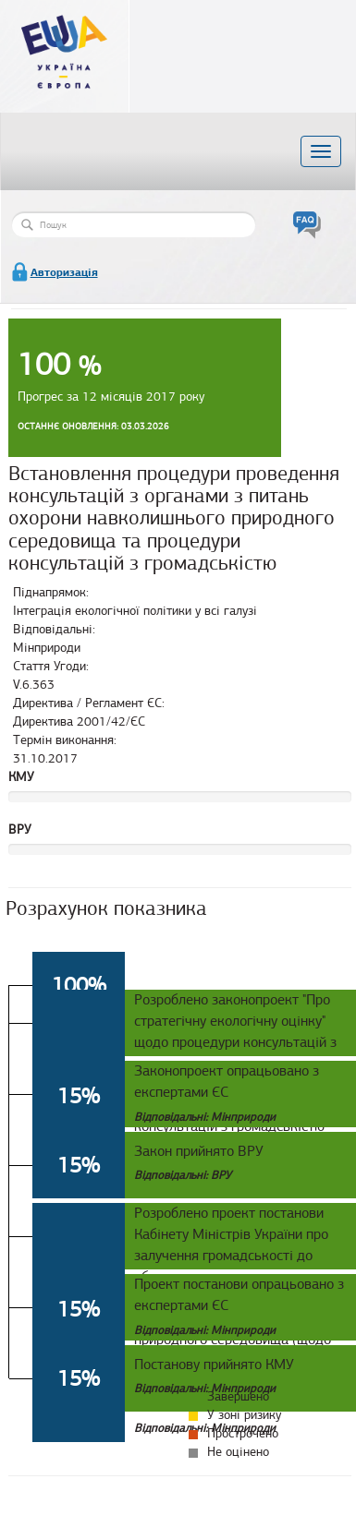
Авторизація (64, 272)
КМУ (21, 777)
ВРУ (19, 829)
